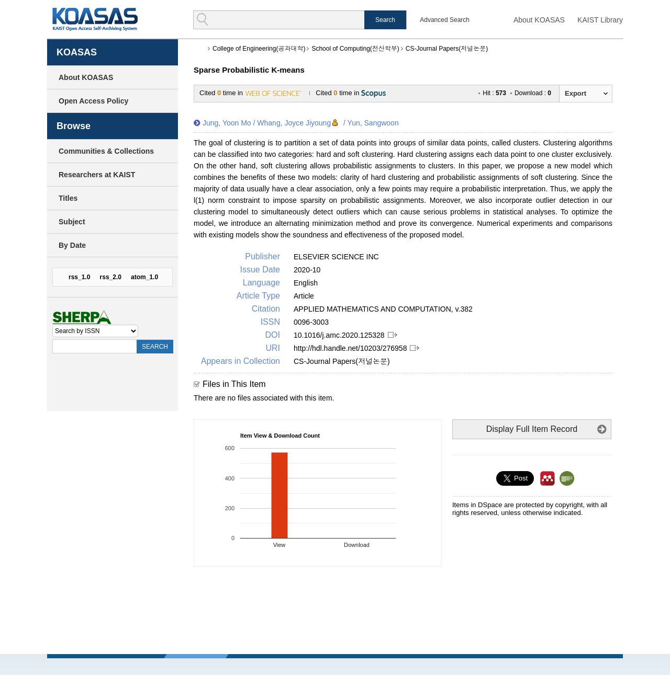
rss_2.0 (110, 277)
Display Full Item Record (531, 429)
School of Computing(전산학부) (355, 48)
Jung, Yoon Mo (227, 123)
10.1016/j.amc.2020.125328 (339, 335)
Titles (68, 198)
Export (575, 93)
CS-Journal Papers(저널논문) (447, 48)
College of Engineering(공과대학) (259, 48)
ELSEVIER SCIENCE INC (336, 257)
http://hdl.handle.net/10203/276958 (350, 348)
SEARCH (155, 346)
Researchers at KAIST (97, 174)
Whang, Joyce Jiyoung (294, 123)
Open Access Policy (93, 101)
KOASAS (95, 19)
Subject (72, 222)
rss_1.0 (79, 277)
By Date (72, 245)
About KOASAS (539, 20)
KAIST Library (600, 20)
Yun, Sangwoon (373, 123)
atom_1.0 (144, 277)
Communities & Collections (106, 151)
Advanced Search (445, 20)
